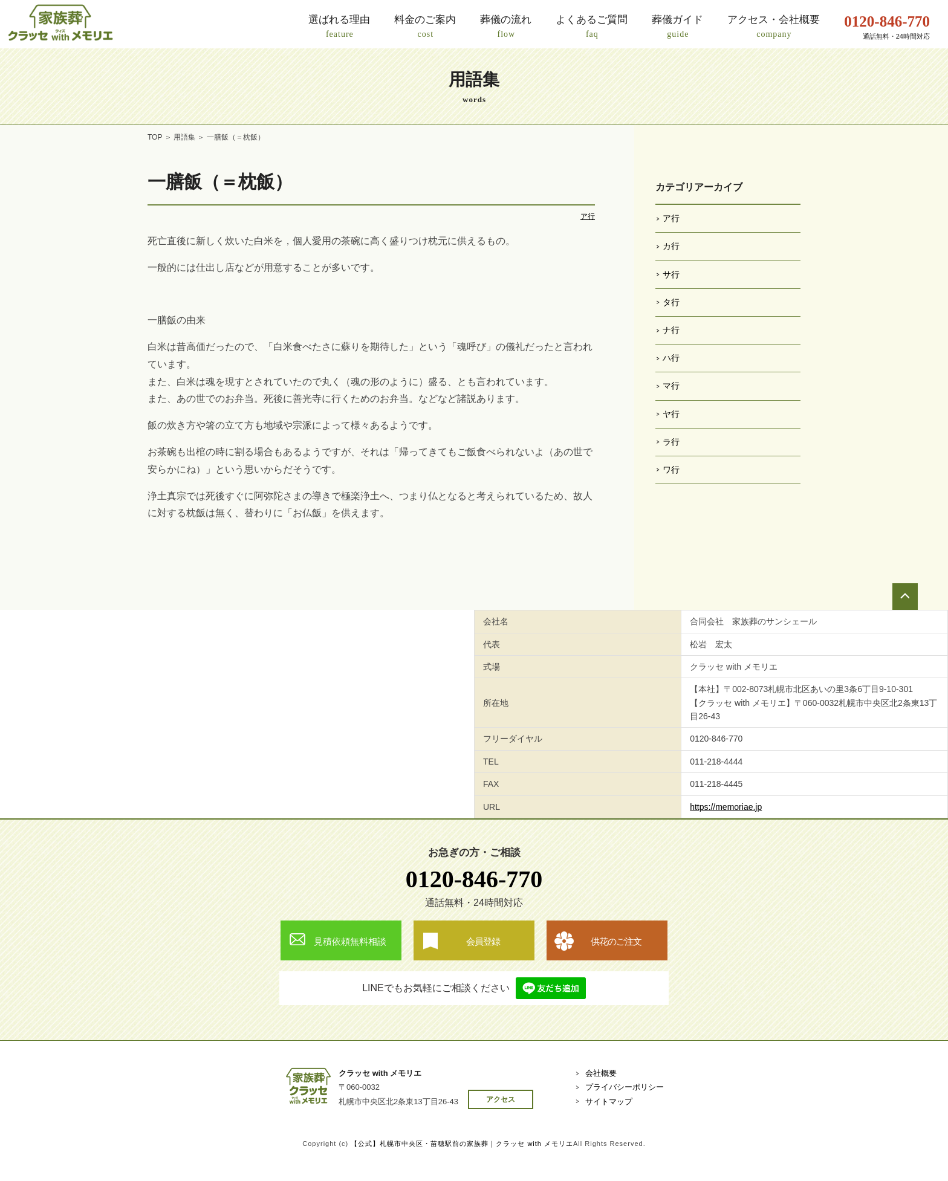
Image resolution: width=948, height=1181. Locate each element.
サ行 (671, 274)
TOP (155, 137)
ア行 (587, 216)
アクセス (500, 1099)
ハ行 (671, 358)
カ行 (671, 246)
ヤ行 (671, 414)
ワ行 (671, 469)
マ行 (671, 385)
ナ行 (671, 330)
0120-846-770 (474, 879)
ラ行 (671, 442)
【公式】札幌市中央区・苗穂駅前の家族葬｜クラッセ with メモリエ (462, 1143)
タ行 (671, 302)
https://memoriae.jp (726, 807)
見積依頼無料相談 (350, 941)
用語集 (184, 137)
